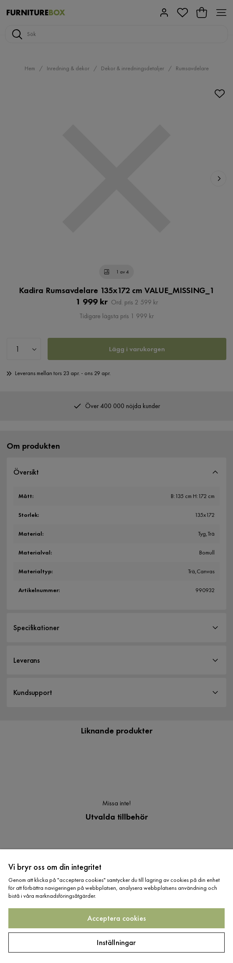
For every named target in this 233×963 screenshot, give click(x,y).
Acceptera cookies (116, 918)
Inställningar (116, 942)
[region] (116, 906)
